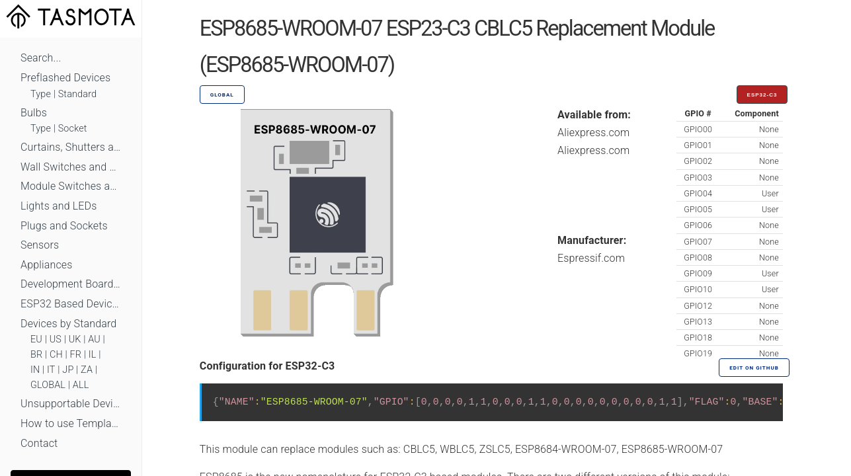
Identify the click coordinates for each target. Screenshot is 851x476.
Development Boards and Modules (70, 284)
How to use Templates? (70, 423)
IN (35, 370)
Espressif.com (591, 258)
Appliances (46, 264)
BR (36, 354)
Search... (40, 58)
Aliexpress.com (593, 132)
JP (67, 370)
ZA (87, 370)
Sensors (39, 245)
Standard (77, 94)
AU (94, 339)
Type (40, 94)
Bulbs (33, 112)
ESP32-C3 (762, 95)
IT (51, 370)
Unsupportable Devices (70, 403)
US (55, 339)
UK (75, 339)
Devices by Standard (68, 323)
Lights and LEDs (58, 206)
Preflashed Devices (65, 77)
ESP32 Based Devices (70, 304)
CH (56, 354)
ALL (81, 385)
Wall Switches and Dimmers (70, 167)
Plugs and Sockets (64, 225)
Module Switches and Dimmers (70, 186)
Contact (39, 443)
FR (76, 354)
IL (93, 354)
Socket (72, 128)
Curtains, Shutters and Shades (70, 147)
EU (36, 339)
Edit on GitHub (753, 368)
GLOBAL (47, 385)
